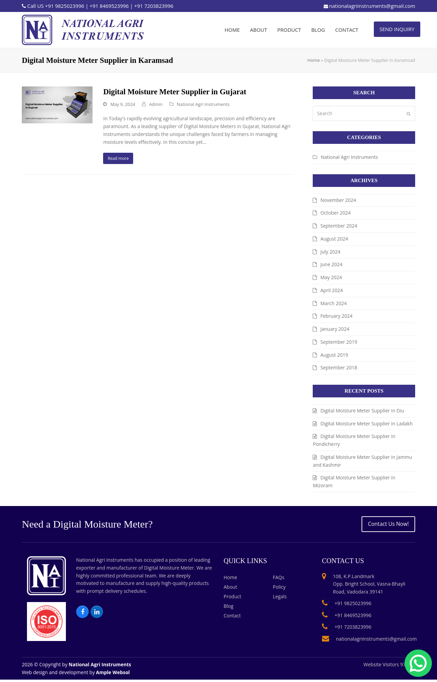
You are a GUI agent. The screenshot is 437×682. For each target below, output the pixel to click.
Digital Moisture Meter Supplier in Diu (362, 410)
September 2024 (338, 225)
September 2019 (338, 342)
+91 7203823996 (153, 5)
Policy (279, 589)
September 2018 (338, 367)
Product (232, 598)
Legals (280, 598)
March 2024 (333, 303)
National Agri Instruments (203, 104)
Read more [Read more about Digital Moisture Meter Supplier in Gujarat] (121, 159)
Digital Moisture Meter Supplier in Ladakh (366, 423)
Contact (232, 617)
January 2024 (334, 329)
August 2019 (334, 355)
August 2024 (334, 238)
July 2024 (330, 251)
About (230, 589)
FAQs (278, 579)
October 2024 (335, 212)
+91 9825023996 (64, 5)
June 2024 (331, 264)
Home (313, 60)
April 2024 (331, 290)
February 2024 (336, 316)
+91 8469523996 (109, 5)
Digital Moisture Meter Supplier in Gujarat (174, 91)
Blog (229, 608)
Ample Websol (113, 674)
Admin (156, 104)
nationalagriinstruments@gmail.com (372, 5)
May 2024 (331, 277)
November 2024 (338, 200)
